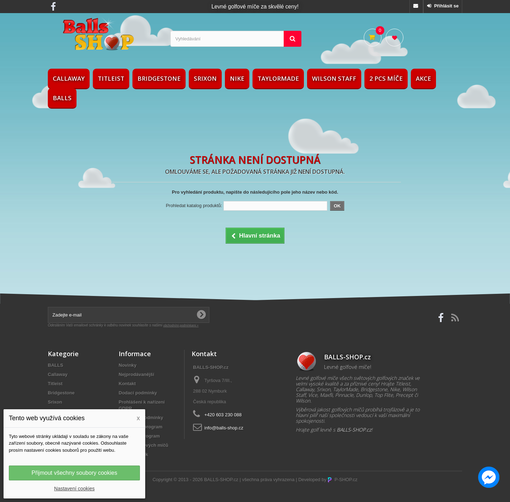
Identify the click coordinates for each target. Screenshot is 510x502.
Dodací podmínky (138, 392)
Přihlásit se (446, 5)
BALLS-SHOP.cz (221, 479)
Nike (237, 78)
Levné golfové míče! (347, 366)
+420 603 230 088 (223, 414)
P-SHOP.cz (342, 479)
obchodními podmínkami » (181, 325)
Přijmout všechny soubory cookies (74, 473)
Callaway (69, 78)
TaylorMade (278, 78)
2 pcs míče (386, 78)
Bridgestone (159, 78)
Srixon (205, 78)
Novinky (128, 365)
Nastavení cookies (74, 488)
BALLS (62, 98)
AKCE (423, 78)
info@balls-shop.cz (223, 427)
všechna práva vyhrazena (268, 479)
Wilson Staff (334, 78)
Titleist (111, 78)
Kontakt (127, 383)
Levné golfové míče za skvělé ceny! (255, 7)
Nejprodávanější (136, 374)
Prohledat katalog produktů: (194, 205)
